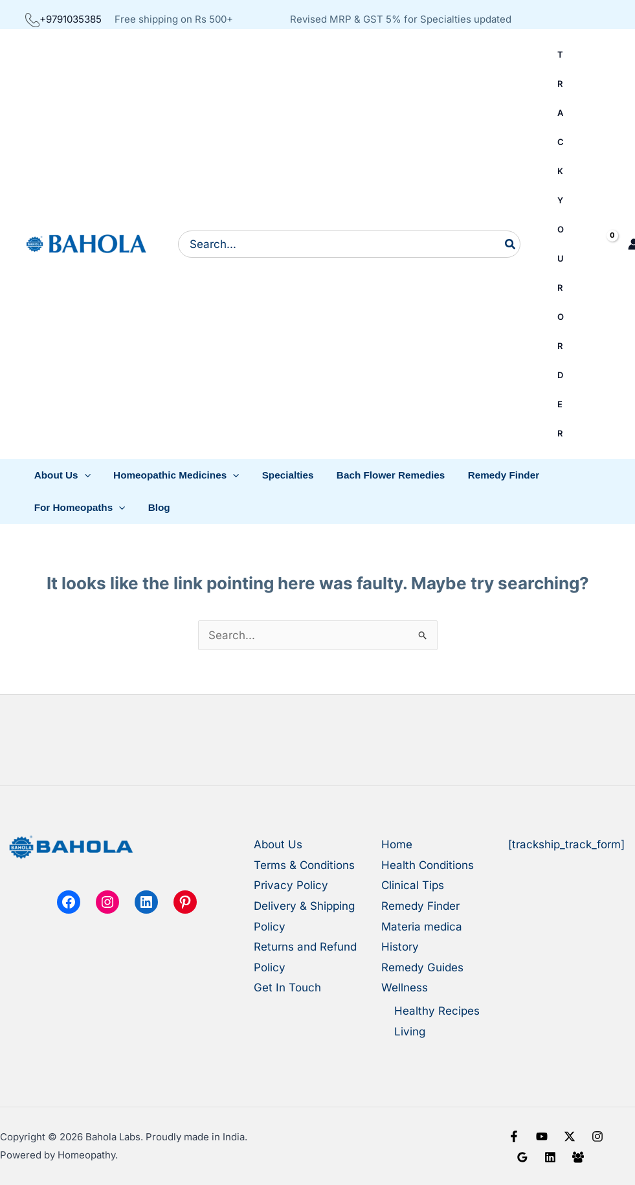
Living (409, 1031)
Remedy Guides (422, 967)
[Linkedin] (550, 1157)
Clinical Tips (412, 885)
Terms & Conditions (304, 865)
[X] (569, 1136)
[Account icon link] (629, 244)
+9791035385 (63, 19)
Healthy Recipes (437, 1010)
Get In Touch (287, 987)
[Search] (510, 244)
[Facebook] (514, 1136)
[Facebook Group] (578, 1157)
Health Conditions (427, 865)
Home (396, 844)
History (400, 946)
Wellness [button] (404, 987)
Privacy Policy (291, 885)
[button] (61, 475)
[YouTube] (542, 1136)
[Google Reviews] (522, 1157)
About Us (278, 844)
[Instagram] (597, 1136)
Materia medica (421, 926)
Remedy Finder (420, 905)
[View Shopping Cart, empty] (596, 244)
